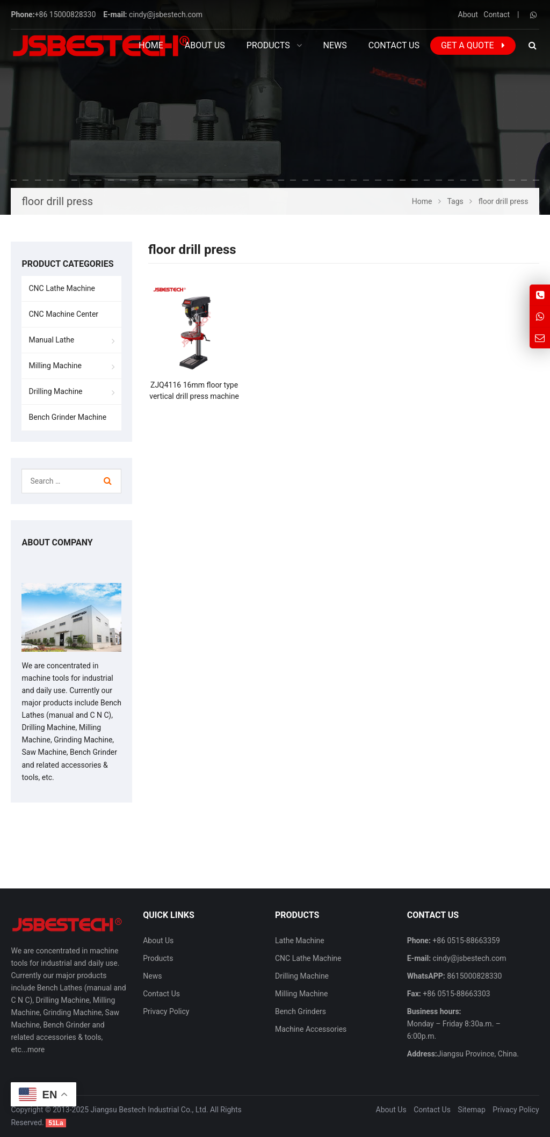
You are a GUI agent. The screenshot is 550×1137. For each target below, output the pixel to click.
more (36, 1049)
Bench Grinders (300, 1011)
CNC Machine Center (63, 314)
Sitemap (471, 1109)
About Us (158, 940)
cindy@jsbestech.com (165, 14)
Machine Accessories (310, 1029)
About (468, 14)
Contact (496, 14)
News (152, 976)
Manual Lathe (51, 340)
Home (151, 45)
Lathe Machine (299, 940)
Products (158, 958)
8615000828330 (473, 976)
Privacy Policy (166, 1011)
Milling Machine (54, 365)
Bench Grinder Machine (67, 417)
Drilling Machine (55, 391)
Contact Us (161, 993)
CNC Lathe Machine (61, 288)
